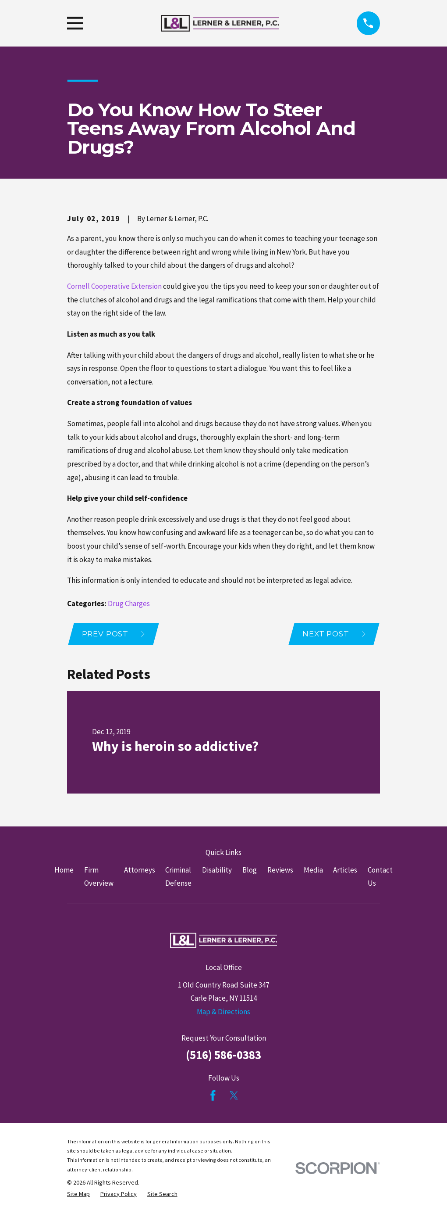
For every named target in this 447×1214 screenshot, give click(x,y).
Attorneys (139, 871)
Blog (249, 871)
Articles (345, 871)
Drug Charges (129, 603)
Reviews (280, 871)
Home (64, 871)
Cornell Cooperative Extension (114, 286)
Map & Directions (223, 1012)
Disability (217, 871)
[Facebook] (213, 1096)
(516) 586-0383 (223, 1055)
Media (313, 871)
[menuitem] (78, 1194)
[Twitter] (234, 1096)
